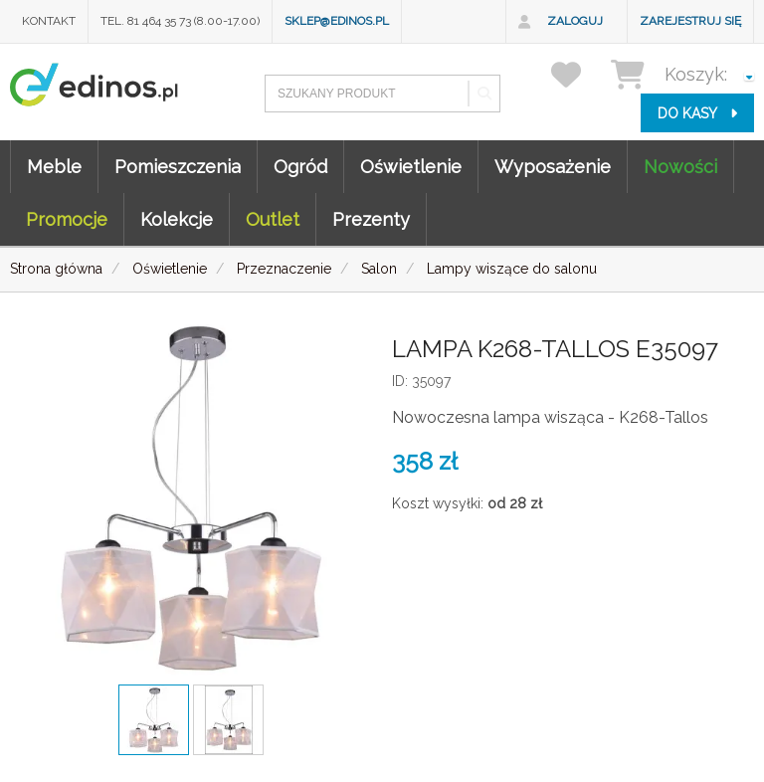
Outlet (272, 219)
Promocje (66, 219)
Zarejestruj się (690, 21)
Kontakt (49, 21)
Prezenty (371, 219)
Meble (54, 166)
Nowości (680, 166)
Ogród (300, 166)
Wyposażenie (552, 166)
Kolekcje (176, 219)
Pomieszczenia (177, 166)
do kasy (697, 113)
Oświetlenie (411, 166)
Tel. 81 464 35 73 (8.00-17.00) (180, 21)
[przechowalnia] (578, 74)
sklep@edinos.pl (337, 21)
